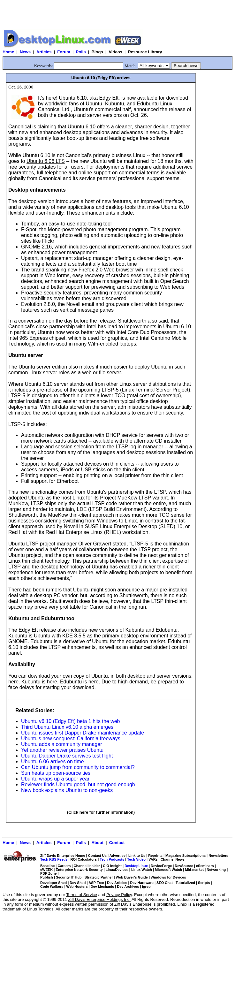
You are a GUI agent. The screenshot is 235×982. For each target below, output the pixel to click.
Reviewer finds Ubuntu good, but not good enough (78, 784)
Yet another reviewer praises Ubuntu (62, 750)
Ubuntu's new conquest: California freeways (70, 738)
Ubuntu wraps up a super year (55, 778)
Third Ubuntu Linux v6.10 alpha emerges (67, 727)
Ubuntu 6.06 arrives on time (52, 761)
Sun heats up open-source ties (55, 773)
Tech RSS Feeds (53, 859)
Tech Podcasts (112, 859)
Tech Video (136, 859)
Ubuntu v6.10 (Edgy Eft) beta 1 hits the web (70, 721)
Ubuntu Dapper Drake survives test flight (67, 755)
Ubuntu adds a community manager (61, 744)
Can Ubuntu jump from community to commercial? (78, 767)
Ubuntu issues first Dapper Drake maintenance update (82, 732)
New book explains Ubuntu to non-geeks (67, 790)
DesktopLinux (136, 866)
